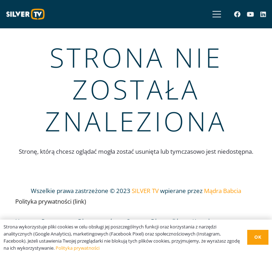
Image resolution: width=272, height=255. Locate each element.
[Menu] (215, 14)
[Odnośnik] (27, 14)
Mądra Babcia (222, 191)
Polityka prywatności (78, 248)
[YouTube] (250, 14)
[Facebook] (237, 14)
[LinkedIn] (263, 14)
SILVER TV (145, 191)
